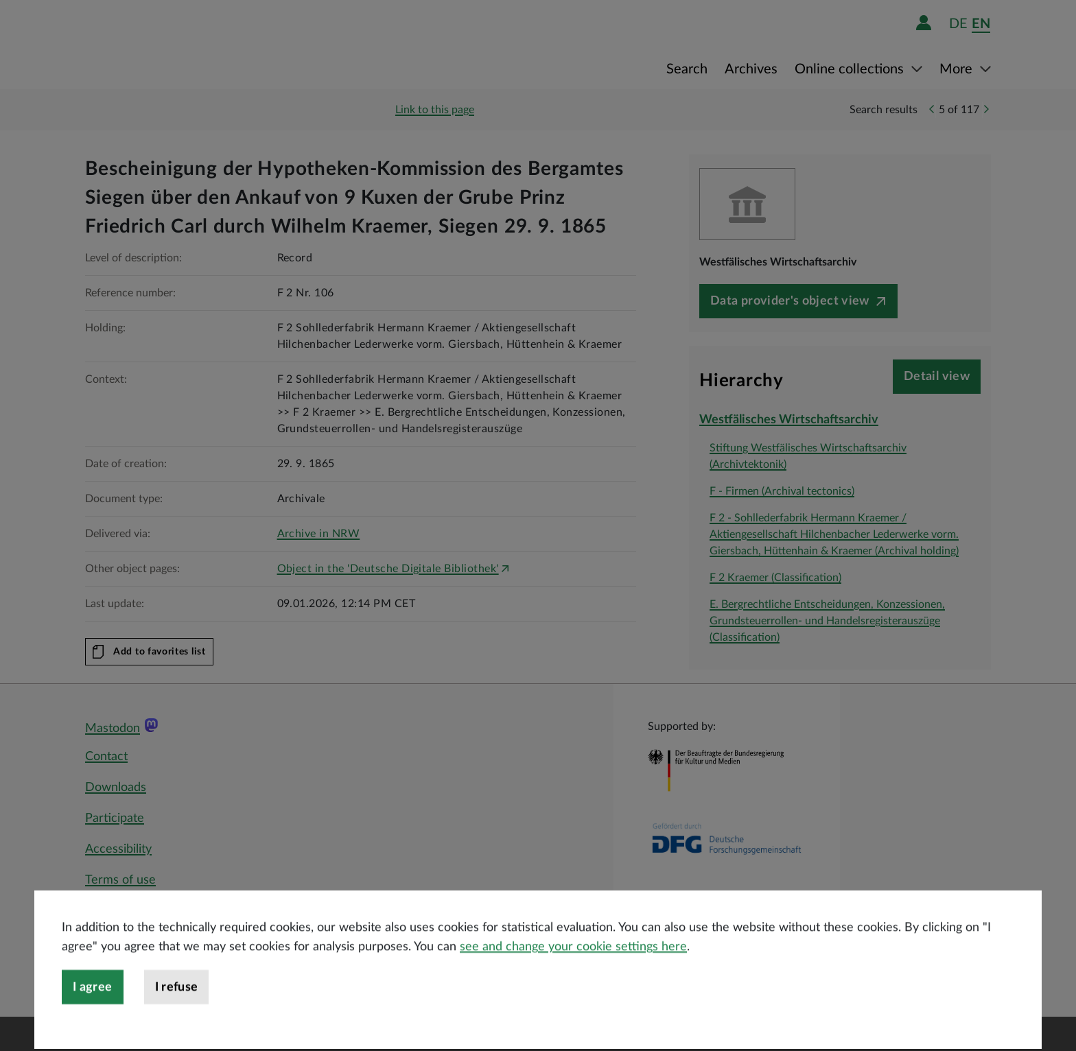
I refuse (176, 1022)
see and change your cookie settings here (573, 982)
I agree (93, 1022)
